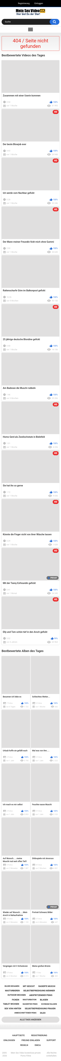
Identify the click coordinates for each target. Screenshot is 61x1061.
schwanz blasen (49, 1004)
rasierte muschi (46, 986)
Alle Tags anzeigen (30, 1019)
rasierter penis (30, 1004)
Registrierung (24, 3)
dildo (43, 1013)
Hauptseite (18, 1035)
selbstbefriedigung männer (39, 990)
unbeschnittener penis (25, 1013)
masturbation (29, 1000)
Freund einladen (30, 1040)
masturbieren (12, 991)
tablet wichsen (11, 1004)
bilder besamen (12, 986)
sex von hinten (12, 1008)
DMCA (38, 1045)
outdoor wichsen (16, 995)
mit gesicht (29, 986)
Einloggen (38, 3)
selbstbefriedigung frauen (40, 1008)
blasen (44, 999)
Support (51, 1040)
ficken (15, 999)
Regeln (24, 1045)
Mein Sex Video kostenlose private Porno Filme (26, 1054)
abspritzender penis (40, 995)
